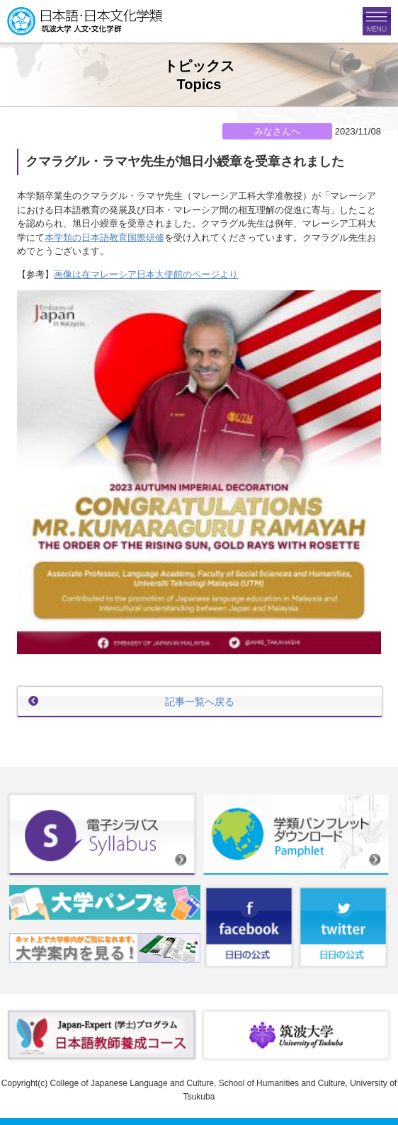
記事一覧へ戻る (199, 701)
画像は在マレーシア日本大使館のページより (146, 274)
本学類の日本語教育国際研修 (104, 237)
